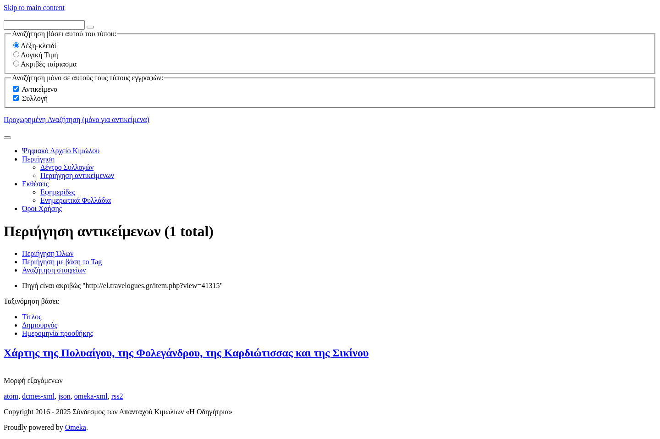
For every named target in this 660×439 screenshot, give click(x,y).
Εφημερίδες (57, 192)
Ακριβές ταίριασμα (45, 64)
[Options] (90, 27)
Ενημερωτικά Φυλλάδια (75, 200)
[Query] (44, 25)
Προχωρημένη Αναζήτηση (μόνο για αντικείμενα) (76, 119)
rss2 (117, 396)
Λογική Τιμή (35, 55)
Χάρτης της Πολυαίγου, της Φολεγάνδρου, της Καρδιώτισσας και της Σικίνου (186, 353)
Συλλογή (35, 98)
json (64, 396)
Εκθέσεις (35, 184)
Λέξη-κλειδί (34, 46)
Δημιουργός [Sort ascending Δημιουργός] (39, 325)
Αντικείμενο (39, 89)
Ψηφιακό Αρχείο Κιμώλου (60, 151)
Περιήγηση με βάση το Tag (62, 262)
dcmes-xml (38, 396)
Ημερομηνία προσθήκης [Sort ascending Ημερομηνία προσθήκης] (57, 333)
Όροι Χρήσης (42, 208)
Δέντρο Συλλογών (67, 167)
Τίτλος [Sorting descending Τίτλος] (32, 317)
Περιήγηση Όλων (47, 253)
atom (11, 396)
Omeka (75, 427)
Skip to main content (34, 7)
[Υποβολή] (7, 137)
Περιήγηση (38, 159)
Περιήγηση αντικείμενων (77, 175)
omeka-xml (91, 396)
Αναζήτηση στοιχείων (54, 270)
